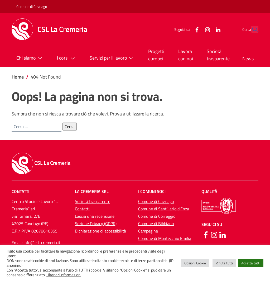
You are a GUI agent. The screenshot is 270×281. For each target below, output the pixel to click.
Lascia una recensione (94, 216)
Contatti (82, 209)
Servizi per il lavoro (113, 58)
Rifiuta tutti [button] (224, 263)
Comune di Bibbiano (156, 223)
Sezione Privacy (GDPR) (96, 223)
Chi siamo (30, 58)
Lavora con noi (185, 55)
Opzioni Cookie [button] (195, 263)
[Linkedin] (222, 234)
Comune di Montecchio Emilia (164, 238)
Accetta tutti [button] (250, 263)
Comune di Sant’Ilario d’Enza (163, 209)
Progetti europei (156, 55)
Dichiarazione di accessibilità (100, 231)
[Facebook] (185, 29)
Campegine (148, 231)
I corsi (67, 58)
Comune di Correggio (156, 216)
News (248, 58)
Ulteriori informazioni (63, 275)
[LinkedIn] (206, 29)
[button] (252, 29)
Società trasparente (218, 55)
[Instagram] (196, 29)
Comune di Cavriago (31, 6)
